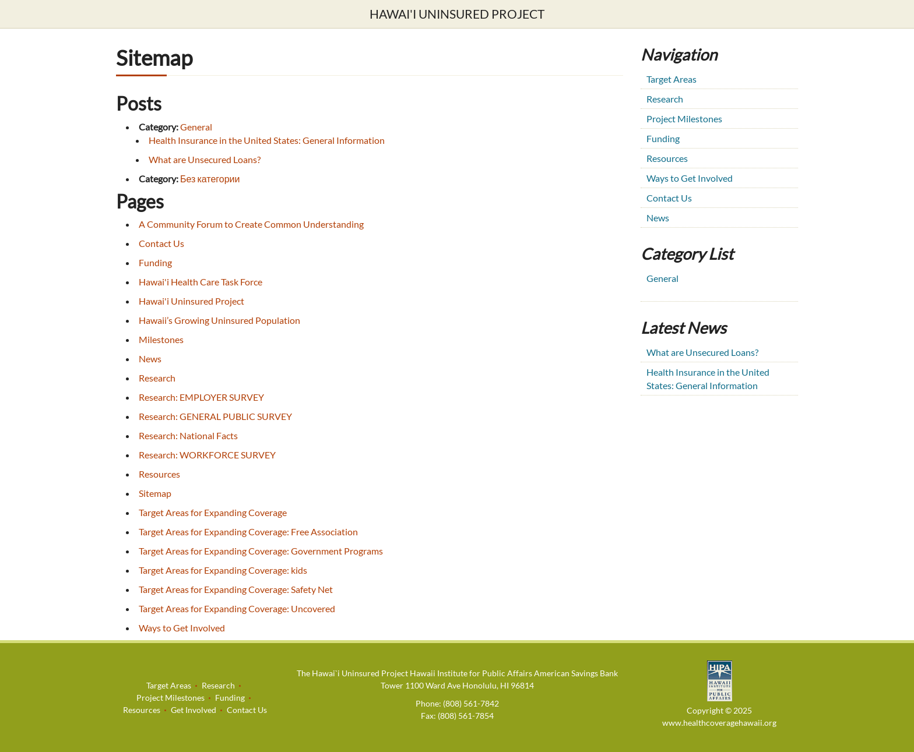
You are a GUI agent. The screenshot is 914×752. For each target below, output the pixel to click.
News (150, 358)
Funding (155, 262)
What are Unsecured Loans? (205, 159)
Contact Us (161, 243)
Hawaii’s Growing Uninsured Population (219, 320)
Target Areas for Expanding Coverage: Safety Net (236, 589)
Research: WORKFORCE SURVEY (207, 454)
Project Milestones (684, 118)
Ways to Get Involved (182, 627)
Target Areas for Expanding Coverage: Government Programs (261, 550)
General (196, 126)
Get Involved (193, 710)
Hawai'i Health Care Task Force (200, 281)
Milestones (161, 339)
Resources (159, 473)
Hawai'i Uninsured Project (457, 13)
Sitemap (155, 493)
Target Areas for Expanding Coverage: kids (223, 570)
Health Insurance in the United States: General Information (267, 140)
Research (157, 377)
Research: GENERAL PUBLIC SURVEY (215, 416)
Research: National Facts (188, 435)
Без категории (210, 178)
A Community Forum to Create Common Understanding (251, 224)
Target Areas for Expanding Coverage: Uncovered (237, 608)
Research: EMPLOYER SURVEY (201, 397)
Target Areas (671, 78)
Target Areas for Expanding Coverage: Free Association (248, 531)
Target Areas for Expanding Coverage (213, 512)
